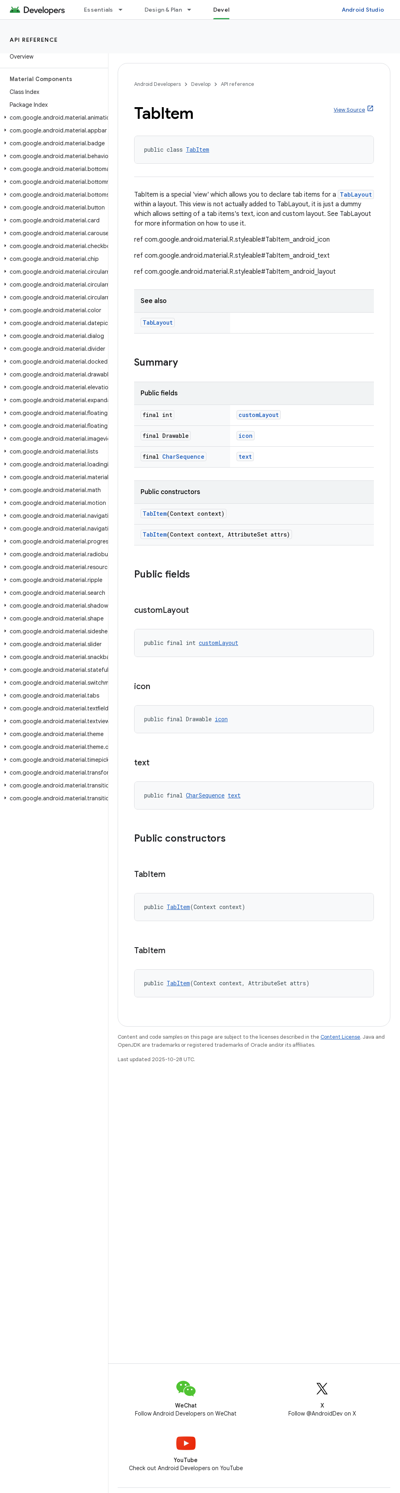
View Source (349, 109)
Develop (200, 84)
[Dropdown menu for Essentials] (124, 9)
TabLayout (356, 194)
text (245, 456)
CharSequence (183, 456)
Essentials (98, 9)
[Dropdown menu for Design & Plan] (193, 9)
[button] (52, 117)
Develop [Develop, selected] (225, 9)
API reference (34, 39)
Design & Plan (163, 9)
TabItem (197, 149)
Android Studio (363, 9)
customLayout (259, 415)
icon (246, 435)
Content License (340, 1036)
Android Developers (157, 84)
